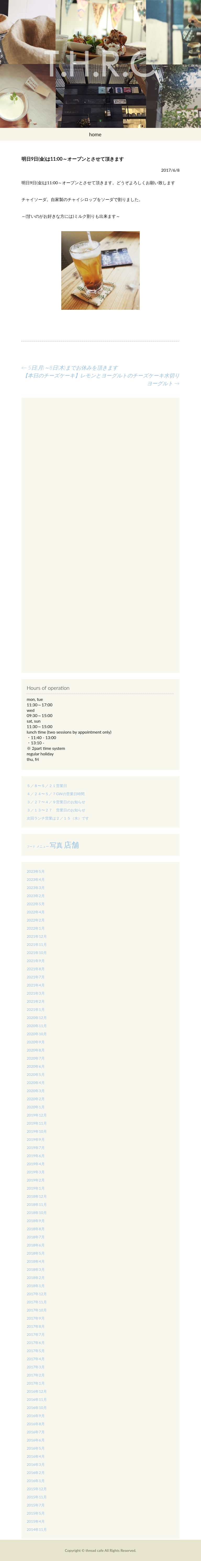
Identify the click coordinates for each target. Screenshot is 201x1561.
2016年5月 (36, 1448)
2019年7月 (36, 1147)
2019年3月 (36, 1172)
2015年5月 (36, 1513)
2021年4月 (36, 985)
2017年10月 (37, 1310)
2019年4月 (36, 1164)
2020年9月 (36, 1042)
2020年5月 (36, 1074)
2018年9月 (36, 1220)
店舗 (71, 844)
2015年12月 (37, 1489)
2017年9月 (36, 1318)
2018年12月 (37, 1196)
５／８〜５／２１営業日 (47, 785)
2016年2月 (36, 1472)
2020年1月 (36, 1107)
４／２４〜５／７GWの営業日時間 (56, 794)
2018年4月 (36, 1261)
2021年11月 (37, 944)
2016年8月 (36, 1424)
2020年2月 (36, 1099)
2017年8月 (36, 1326)
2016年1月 (36, 1480)
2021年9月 (36, 960)
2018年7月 (36, 1237)
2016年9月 (36, 1415)
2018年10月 (37, 1212)
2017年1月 (36, 1383)
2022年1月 (36, 928)
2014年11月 (37, 1529)
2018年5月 (36, 1253)
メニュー (42, 846)
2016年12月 (37, 1391)
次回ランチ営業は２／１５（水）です (58, 818)
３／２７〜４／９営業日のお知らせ (56, 802)
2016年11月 (37, 1399)
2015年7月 (36, 1505)
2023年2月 (36, 895)
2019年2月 (36, 1180)
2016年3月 (36, 1464)
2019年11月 (37, 1123)
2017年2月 (36, 1375)
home (95, 134)
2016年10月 (37, 1407)
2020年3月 (36, 1090)
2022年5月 (36, 904)
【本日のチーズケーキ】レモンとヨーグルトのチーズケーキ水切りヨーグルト (101, 379)
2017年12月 (37, 1294)
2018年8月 (36, 1229)
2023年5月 (36, 871)
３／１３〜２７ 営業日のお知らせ (56, 810)
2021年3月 (36, 993)
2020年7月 (36, 1058)
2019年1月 (36, 1188)
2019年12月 (37, 1115)
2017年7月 (36, 1334)
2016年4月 (36, 1456)
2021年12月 (37, 936)
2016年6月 (36, 1440)
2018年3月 (36, 1269)
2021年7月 (36, 977)
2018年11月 (37, 1204)
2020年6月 (36, 1066)
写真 (56, 845)
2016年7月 (36, 1432)
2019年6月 (36, 1155)
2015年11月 (37, 1497)
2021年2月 (36, 1001)
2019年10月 (37, 1131)
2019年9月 (36, 1139)
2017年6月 (36, 1342)
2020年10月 (37, 1034)
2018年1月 (36, 1285)
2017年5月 (36, 1350)
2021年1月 (36, 1009)
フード (31, 846)
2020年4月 (36, 1082)
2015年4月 (36, 1521)
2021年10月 (37, 952)
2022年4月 (36, 912)
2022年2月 (36, 920)
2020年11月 (37, 1025)
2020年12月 (37, 1017)
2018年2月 (36, 1277)
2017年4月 (36, 1359)
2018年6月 (36, 1245)
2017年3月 (36, 1367)
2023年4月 (36, 879)
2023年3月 (36, 887)
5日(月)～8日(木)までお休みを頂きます (69, 367)
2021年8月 (36, 969)
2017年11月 (37, 1302)
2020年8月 (36, 1050)
